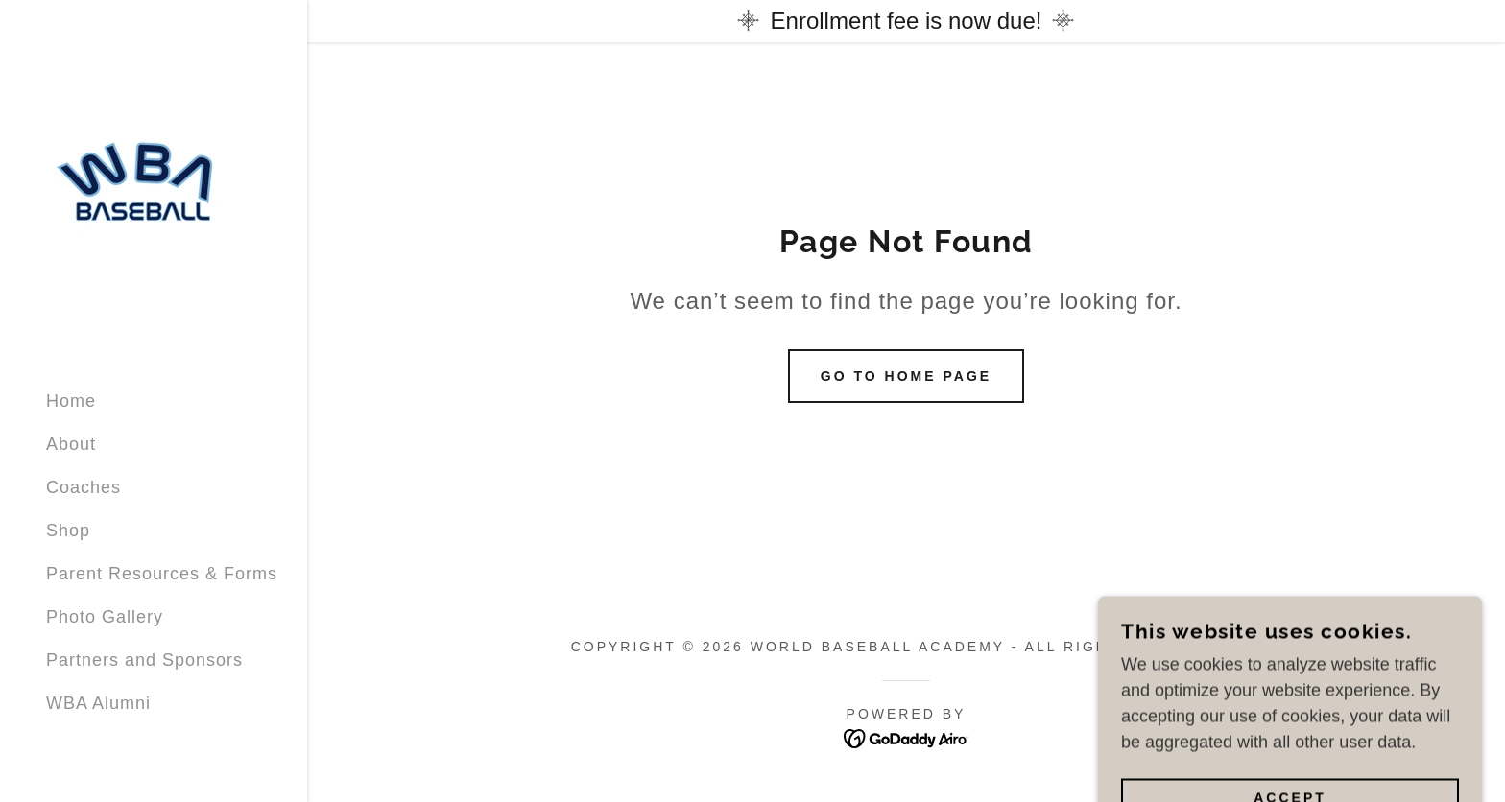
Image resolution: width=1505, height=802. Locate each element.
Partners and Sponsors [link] (144, 660)
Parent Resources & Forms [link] (161, 573)
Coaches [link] (83, 487)
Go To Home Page (906, 376)
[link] (142, 187)
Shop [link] (68, 530)
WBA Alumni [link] (98, 703)
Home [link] (71, 401)
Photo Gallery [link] (104, 616)
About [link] (71, 444)
